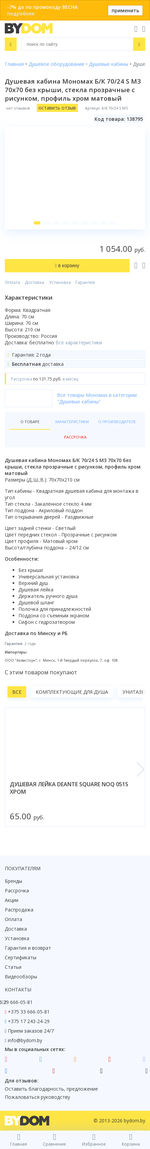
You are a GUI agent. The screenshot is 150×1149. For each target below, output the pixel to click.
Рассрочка (17, 890)
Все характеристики (78, 342)
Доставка (34, 282)
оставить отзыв (57, 107)
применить (125, 10)
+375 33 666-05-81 (29, 1011)
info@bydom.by (25, 1040)
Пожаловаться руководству (37, 1097)
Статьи (13, 967)
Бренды (13, 881)
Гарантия (85, 282)
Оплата (12, 282)
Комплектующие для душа (72, 692)
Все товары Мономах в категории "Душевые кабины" (97, 398)
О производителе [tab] (117, 421)
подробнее (20, 13)
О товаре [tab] (29, 421)
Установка (60, 282)
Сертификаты (20, 957)
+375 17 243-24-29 (29, 1021)
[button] (37, 223)
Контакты (18, 989)
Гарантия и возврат (28, 948)
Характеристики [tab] (72, 421)
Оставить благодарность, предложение (51, 1089)
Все (16, 692)
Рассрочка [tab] (75, 437)
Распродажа (19, 909)
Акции (11, 900)
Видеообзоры (21, 976)
